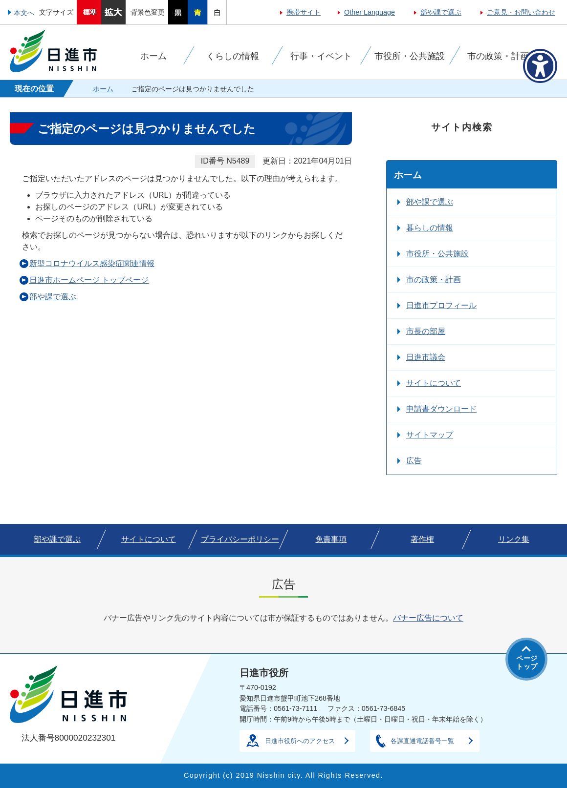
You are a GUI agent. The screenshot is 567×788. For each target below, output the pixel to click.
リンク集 (513, 539)
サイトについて (433, 383)
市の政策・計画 (433, 279)
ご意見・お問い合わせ (521, 12)
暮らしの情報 (429, 228)
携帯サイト (303, 12)
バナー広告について (428, 618)
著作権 (422, 539)
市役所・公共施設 (437, 253)
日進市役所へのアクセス (300, 741)
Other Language (369, 12)
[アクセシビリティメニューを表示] (540, 66)
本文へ (24, 13)
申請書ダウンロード (441, 409)
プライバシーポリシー (240, 539)
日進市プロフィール (441, 305)
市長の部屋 (425, 331)
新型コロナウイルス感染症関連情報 (91, 263)
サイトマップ (429, 435)
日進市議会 (425, 357)
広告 (414, 460)
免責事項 (331, 539)
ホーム (103, 89)
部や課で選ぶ (440, 12)
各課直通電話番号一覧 (422, 741)
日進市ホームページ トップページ (89, 280)
